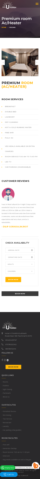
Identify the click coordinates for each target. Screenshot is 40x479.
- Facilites (5, 385)
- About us (5, 397)
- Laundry (5, 426)
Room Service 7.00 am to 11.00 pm (19, 157)
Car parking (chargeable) (16, 167)
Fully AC (7, 138)
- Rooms (5, 382)
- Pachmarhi (6, 393)
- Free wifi (5, 445)
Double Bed (9, 112)
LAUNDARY (8, 117)
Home (4, 27)
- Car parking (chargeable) (11, 430)
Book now (13, 280)
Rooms (12, 27)
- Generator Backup (9, 448)
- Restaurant (6, 422)
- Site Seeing (6, 415)
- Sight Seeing (7, 389)
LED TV (6, 162)
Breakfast (9, 106)
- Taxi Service (7, 419)
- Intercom (6, 456)
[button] (20, 264)
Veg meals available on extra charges (18, 148)
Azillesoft (24, 475)
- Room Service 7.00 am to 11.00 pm (16, 452)
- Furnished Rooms (9, 411)
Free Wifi (8, 133)
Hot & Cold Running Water (16, 127)
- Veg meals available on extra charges (16, 459)
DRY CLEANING (10, 122)
